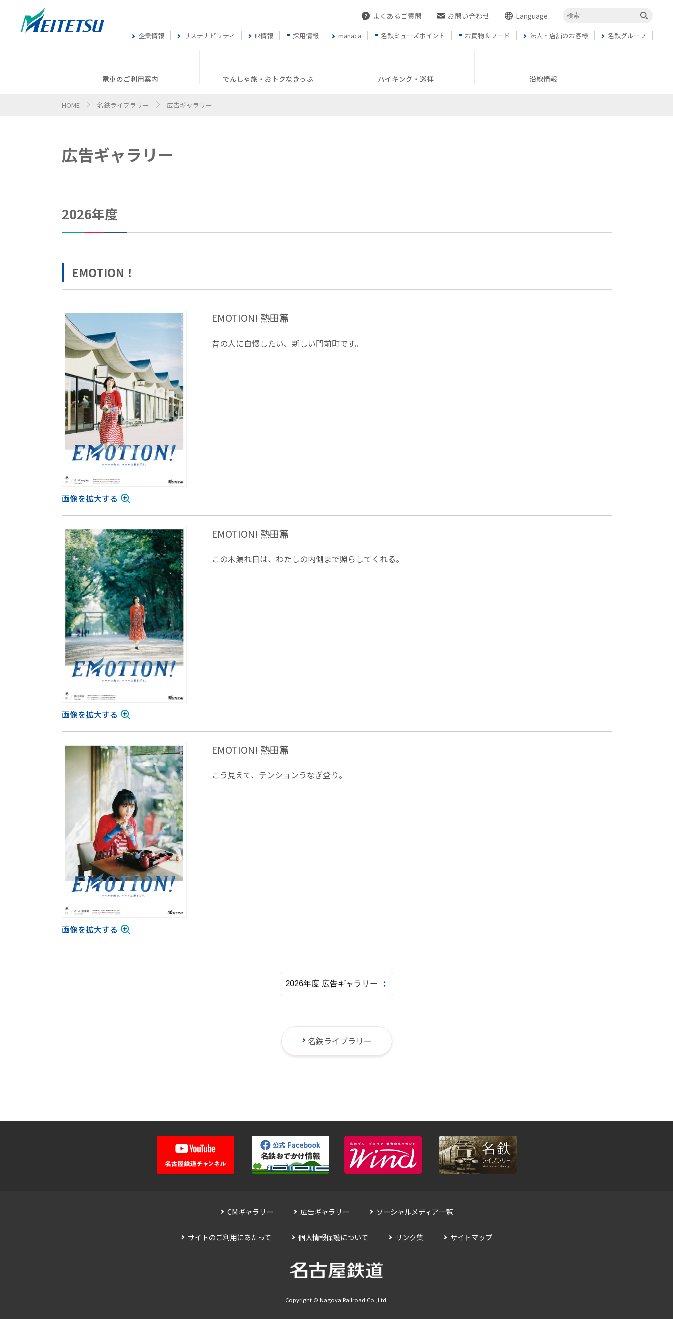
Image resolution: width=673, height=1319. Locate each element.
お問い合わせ (469, 16)
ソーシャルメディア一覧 (414, 1211)
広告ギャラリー (324, 1211)
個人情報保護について (333, 1237)
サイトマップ (471, 1237)
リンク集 (409, 1237)
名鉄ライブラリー (123, 105)
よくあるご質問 (397, 16)
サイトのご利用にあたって (229, 1237)
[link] (124, 407)
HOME (71, 105)
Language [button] (532, 16)
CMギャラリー (250, 1211)
